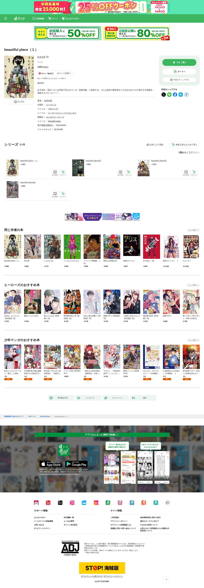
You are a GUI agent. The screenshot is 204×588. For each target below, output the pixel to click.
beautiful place (54, 121)
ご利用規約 (114, 517)
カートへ (181, 71)
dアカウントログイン (42, 528)
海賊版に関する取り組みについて (123, 528)
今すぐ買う (181, 62)
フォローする (47, 57)
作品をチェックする (181, 80)
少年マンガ (53, 109)
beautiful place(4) (27, 182)
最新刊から (194, 152)
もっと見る (192, 230)
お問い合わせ (39, 525)
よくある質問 (69, 521)
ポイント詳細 (63, 73)
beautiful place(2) (93, 161)
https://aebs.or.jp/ (92, 553)
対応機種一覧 (69, 517)
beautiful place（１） (29, 161)
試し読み (21, 102)
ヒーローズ (51, 105)
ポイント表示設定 (70, 525)
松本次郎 (41, 57)
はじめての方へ (40, 517)
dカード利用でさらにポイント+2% (50, 78)
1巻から (182, 152)
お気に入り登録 (156, 144)
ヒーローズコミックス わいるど (62, 113)
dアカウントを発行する (91, 576)
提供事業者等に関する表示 (150, 517)
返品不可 (40, 83)
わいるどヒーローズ (55, 117)
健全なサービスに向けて (149, 521)
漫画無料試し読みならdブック (14, 416)
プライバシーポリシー (119, 521)
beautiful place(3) (158, 161)
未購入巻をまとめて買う (186, 144)
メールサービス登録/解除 (43, 521)
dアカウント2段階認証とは (120, 525)
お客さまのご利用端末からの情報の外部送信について (154, 529)
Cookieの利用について (149, 525)
